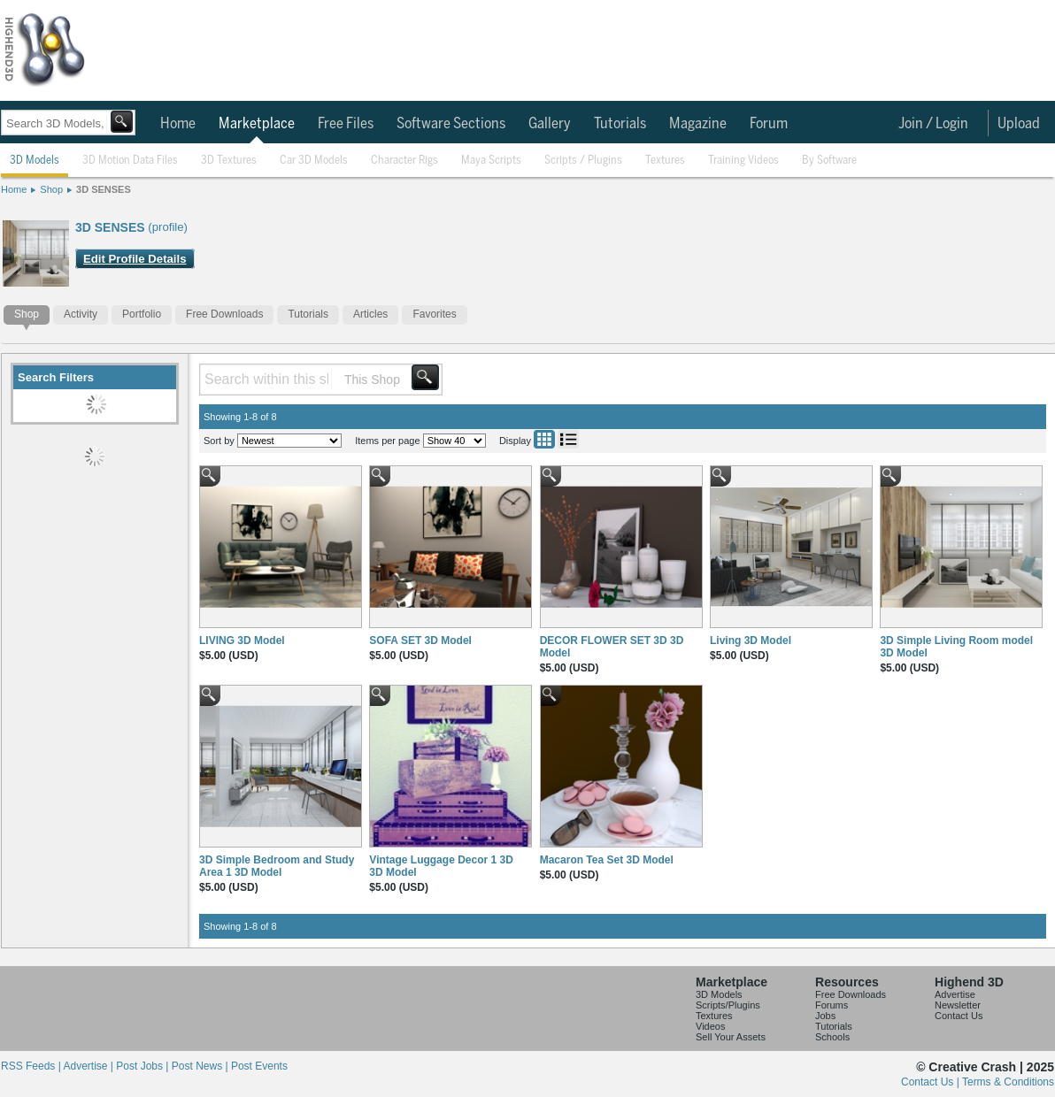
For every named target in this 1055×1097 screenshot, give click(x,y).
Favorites (434, 314)
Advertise (955, 994)
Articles (370, 314)
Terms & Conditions (1008, 1082)
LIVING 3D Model (242, 640)
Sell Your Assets (731, 1037)
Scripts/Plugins (728, 1005)
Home (178, 124)
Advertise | (89, 1066)
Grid (544, 439)
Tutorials (620, 124)
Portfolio (141, 314)
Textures (665, 160)
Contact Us (958, 1015)
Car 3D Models (314, 160)
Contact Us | (931, 1082)
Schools (832, 1037)
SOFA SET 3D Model (420, 640)
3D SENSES (103, 189)
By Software (829, 160)
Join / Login (933, 124)
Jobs (825, 1015)
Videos (710, 1026)
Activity (80, 314)
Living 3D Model (750, 640)
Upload (1018, 124)
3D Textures (229, 160)
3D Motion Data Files (130, 160)
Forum (769, 124)
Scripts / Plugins (583, 160)
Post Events (259, 1066)
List (568, 439)
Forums (831, 1005)
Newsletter (958, 1005)
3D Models (34, 160)
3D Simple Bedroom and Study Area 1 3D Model (276, 866)
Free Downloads (224, 314)
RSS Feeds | (32, 1066)
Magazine (698, 124)
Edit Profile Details (135, 258)
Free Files (345, 124)
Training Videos (743, 160)
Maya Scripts (491, 160)
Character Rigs (404, 160)
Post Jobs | (143, 1066)
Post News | (201, 1066)
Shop (51, 189)
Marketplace (257, 124)
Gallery (549, 124)
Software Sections (451, 124)
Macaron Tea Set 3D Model (607, 860)
